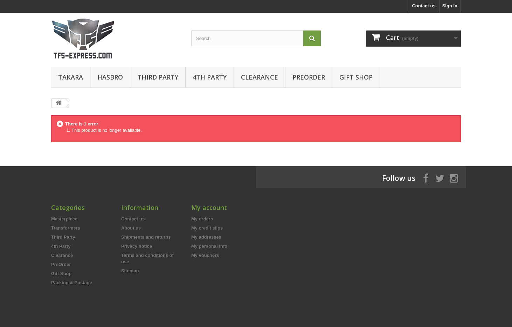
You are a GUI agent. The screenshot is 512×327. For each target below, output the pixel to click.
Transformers (65, 228)
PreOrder (308, 77)
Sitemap (130, 270)
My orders (202, 219)
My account (209, 207)
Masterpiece (64, 219)
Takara (70, 77)
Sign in (449, 5)
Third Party (157, 77)
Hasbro (110, 77)
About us (131, 228)
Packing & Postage (71, 282)
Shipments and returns (146, 237)
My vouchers (205, 255)
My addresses (206, 237)
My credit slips (207, 228)
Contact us (423, 5)
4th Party (210, 77)
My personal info (209, 246)
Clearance (259, 77)
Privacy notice (136, 246)
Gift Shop (356, 77)
